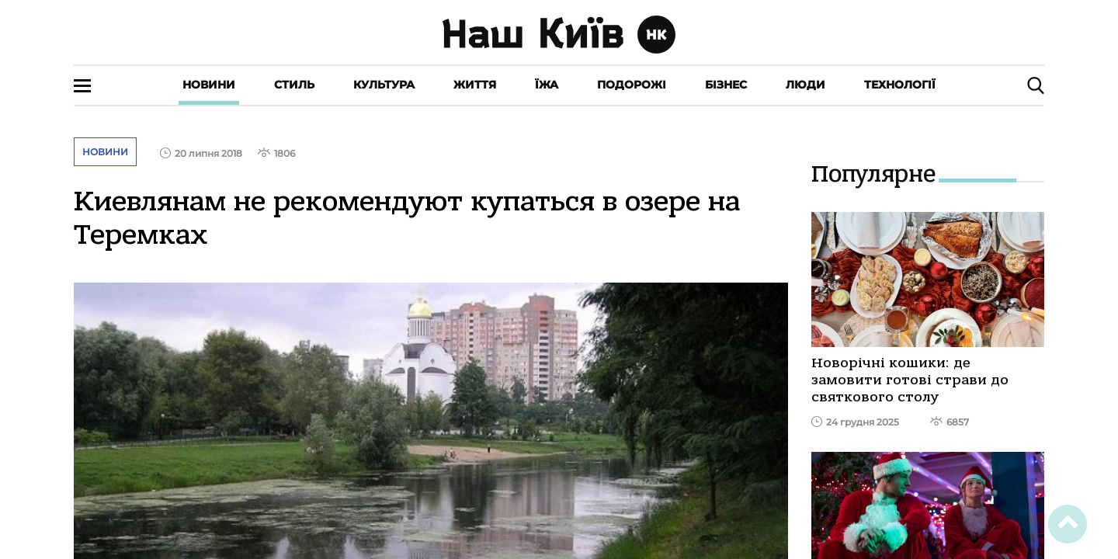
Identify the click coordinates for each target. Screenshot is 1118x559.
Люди (805, 85)
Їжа (546, 85)
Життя (474, 85)
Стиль (294, 85)
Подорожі (631, 85)
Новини (208, 85)
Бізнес (726, 85)
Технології (900, 85)
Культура (384, 85)
